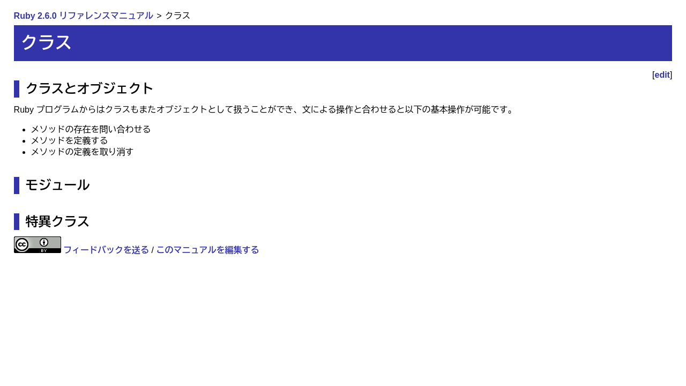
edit (662, 74)
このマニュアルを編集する (207, 250)
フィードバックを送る (106, 250)
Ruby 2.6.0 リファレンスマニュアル (83, 15)
